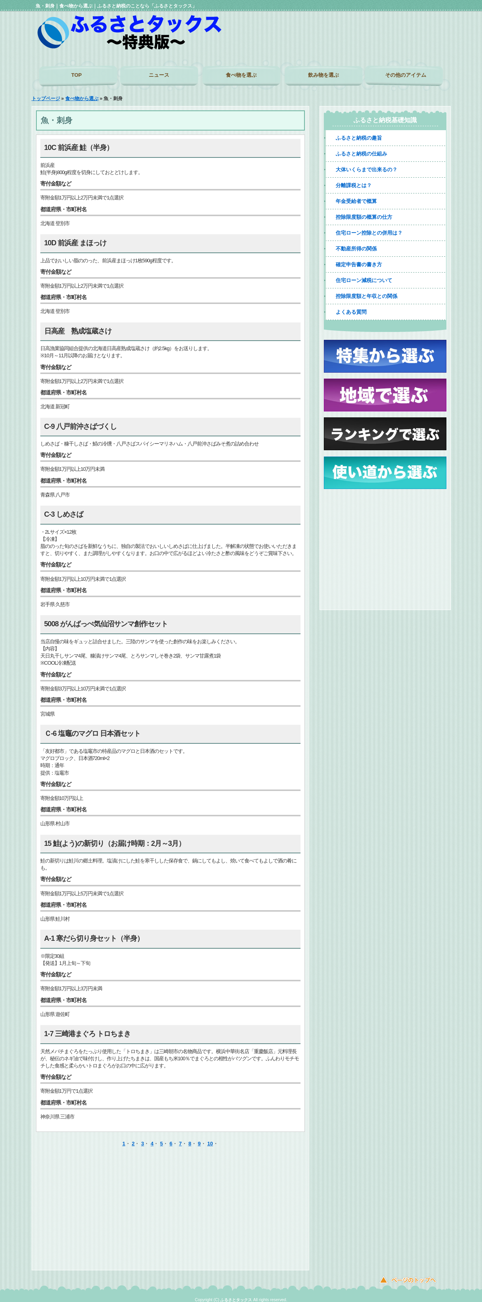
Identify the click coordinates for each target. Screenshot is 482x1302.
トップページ (46, 94)
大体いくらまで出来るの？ (366, 166)
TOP (76, 75)
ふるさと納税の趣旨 (359, 134)
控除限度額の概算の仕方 (364, 213)
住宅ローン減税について (364, 276)
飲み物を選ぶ (323, 75)
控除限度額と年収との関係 (366, 292)
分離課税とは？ (354, 181)
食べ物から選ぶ (81, 94)
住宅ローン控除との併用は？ (369, 229)
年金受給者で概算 (356, 197)
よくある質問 (351, 308)
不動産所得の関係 (356, 245)
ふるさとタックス (236, 1296)
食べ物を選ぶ (241, 75)
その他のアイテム (405, 75)
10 (210, 1140)
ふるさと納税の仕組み (361, 150)
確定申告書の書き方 (359, 260)
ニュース (159, 75)
